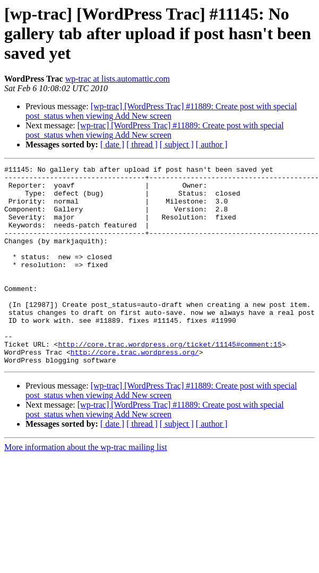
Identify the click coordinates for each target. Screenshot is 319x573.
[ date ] (112, 144)
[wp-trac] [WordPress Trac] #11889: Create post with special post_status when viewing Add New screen (161, 111)
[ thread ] (142, 144)
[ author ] (212, 144)
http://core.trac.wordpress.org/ (135, 390)
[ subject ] (177, 144)
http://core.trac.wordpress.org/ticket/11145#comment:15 (169, 380)
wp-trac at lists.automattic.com (117, 78)
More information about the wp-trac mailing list (85, 486)
